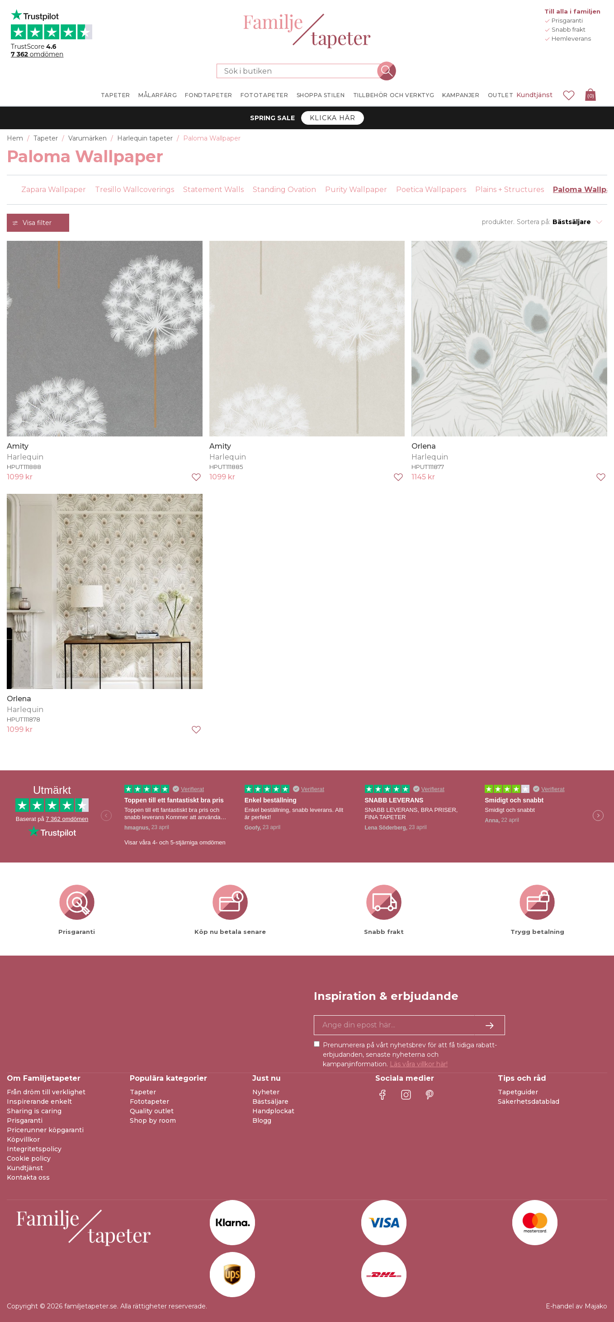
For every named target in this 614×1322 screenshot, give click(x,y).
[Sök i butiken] (302, 71)
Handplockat (273, 1111)
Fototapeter (149, 1101)
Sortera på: (533, 222)
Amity (17, 446)
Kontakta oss (28, 1177)
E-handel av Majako (576, 1306)
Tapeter (143, 1092)
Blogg (261, 1120)
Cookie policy (29, 1158)
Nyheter (265, 1092)
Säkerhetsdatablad (528, 1101)
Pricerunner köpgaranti (45, 1130)
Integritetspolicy (34, 1149)
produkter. (498, 222)
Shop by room (153, 1120)
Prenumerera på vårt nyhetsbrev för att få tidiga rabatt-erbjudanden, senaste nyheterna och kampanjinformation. (410, 1054)
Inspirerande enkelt (39, 1101)
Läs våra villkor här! (419, 1064)
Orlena (423, 446)
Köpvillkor (23, 1139)
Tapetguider (518, 1092)
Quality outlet (152, 1111)
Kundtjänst (534, 95)
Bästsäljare (270, 1101)
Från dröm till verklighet (46, 1092)
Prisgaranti (25, 1120)
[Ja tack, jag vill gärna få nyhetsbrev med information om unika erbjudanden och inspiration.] (409, 1025)
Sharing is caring (34, 1111)
